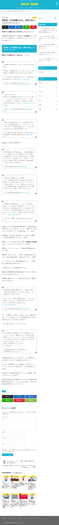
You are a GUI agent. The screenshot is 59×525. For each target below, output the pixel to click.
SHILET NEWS (29, 4)
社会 (19, 7)
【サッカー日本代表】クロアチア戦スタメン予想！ (47, 55)
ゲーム (34, 7)
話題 (31, 7)
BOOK (40, 78)
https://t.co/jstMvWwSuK (9, 304)
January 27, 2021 (24, 192)
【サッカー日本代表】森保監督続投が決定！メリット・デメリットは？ (47, 43)
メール (4, 437)
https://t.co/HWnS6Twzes (14, 214)
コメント (5, 417)
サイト (3, 443)
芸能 (16, 7)
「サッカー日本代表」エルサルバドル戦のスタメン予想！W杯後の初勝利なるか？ (47, 30)
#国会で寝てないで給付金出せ (21, 79)
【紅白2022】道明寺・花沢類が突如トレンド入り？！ (47, 49)
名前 (3, 432)
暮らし (27, 7)
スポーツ (23, 7)
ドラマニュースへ (39, 7)
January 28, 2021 (25, 83)
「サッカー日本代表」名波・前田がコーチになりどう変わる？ (47, 36)
